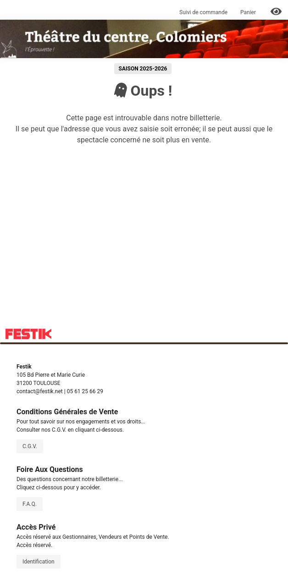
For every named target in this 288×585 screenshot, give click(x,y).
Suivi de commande (203, 12)
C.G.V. (29, 446)
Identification (38, 561)
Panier (248, 12)
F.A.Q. (29, 504)
